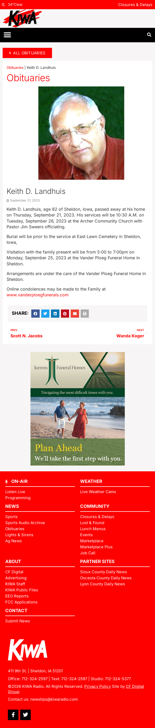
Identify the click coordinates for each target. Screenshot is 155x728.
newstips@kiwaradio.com (54, 699)
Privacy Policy (97, 686)
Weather (91, 481)
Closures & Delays (135, 4)
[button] (7, 35)
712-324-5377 (118, 678)
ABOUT (13, 561)
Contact (16, 610)
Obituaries (15, 67)
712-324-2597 (35, 678)
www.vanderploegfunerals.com (38, 294)
